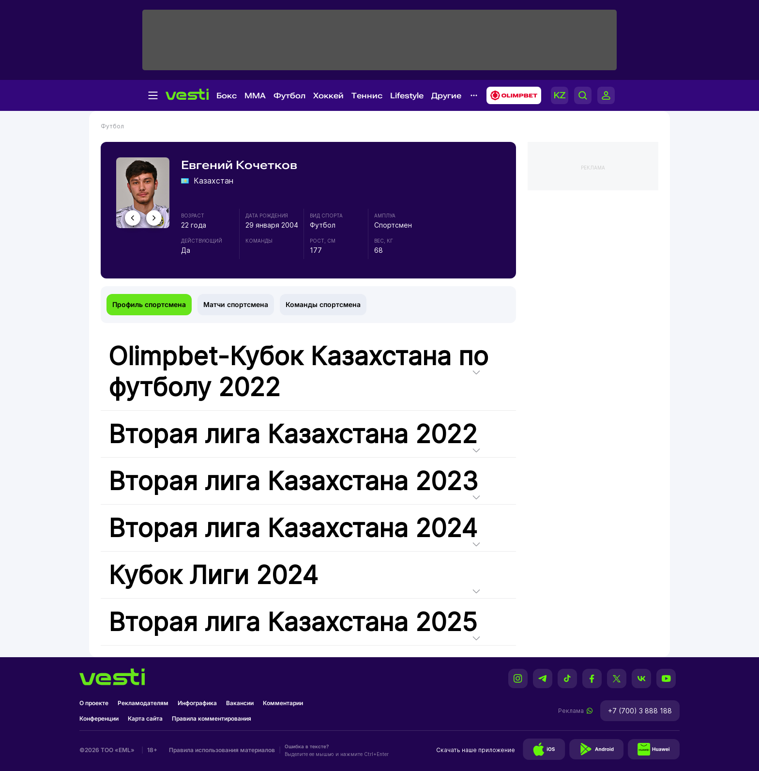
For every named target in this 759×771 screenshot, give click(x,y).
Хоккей (328, 95)
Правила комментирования (211, 718)
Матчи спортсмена (235, 304)
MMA (255, 95)
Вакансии (240, 703)
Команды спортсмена (323, 304)
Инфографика (197, 703)
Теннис (366, 95)
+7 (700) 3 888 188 (640, 711)
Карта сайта (145, 718)
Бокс (226, 95)
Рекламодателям (143, 703)
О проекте (93, 703)
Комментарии (283, 703)
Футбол (289, 95)
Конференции (99, 718)
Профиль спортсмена (149, 304)
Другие (446, 95)
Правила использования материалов (222, 750)
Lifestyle (407, 95)
